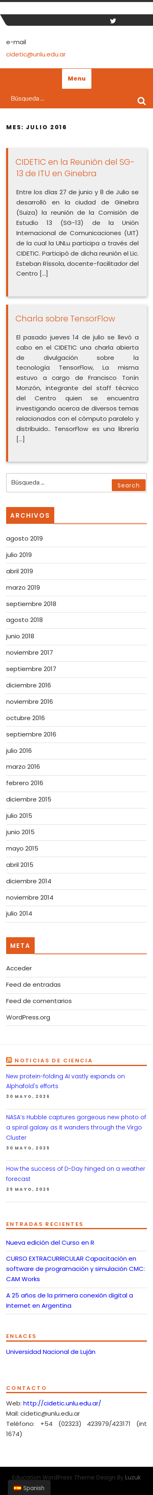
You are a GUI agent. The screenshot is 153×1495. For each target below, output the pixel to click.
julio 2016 (19, 750)
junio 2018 (20, 636)
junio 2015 (20, 832)
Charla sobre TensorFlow (65, 318)
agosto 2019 (24, 538)
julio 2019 (19, 554)
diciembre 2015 (28, 799)
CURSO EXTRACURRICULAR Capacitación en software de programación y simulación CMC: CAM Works (75, 1268)
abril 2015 (19, 864)
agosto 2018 (24, 619)
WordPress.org (28, 1017)
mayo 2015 (22, 848)
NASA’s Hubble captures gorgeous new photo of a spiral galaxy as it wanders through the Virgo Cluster (76, 1127)
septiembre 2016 (31, 734)
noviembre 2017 (29, 652)
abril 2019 (19, 571)
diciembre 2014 (28, 881)
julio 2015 (19, 815)
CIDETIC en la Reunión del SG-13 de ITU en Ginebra (75, 167)
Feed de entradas (33, 984)
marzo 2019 (23, 587)
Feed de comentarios (39, 1001)
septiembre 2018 (31, 603)
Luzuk (133, 1477)
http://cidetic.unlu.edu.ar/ (62, 1403)
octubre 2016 (25, 718)
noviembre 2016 (29, 701)
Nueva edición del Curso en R (50, 1242)
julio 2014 (19, 913)
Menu (77, 78)
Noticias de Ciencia (54, 1060)
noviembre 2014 (29, 897)
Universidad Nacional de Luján (50, 1351)
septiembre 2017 (31, 668)
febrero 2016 (24, 783)
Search (141, 100)
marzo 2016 (23, 766)
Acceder (19, 968)
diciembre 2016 (28, 685)
